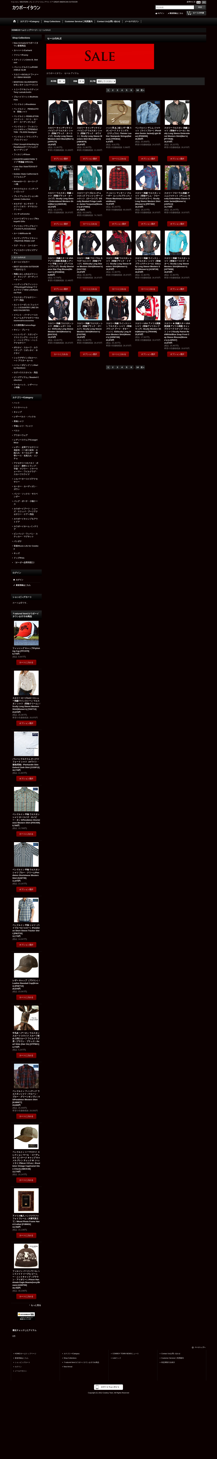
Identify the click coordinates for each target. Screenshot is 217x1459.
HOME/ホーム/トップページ (25, 1353)
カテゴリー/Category (72, 1353)
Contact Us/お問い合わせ (170, 1353)
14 (138, 90)
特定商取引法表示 (168, 1362)
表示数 (54, 81)
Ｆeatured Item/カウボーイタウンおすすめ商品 (81, 1362)
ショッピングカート (22, 1362)
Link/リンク (117, 1358)
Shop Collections (70, 1358)
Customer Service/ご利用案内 (172, 1358)
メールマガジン (21, 1371)
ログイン (160, 13)
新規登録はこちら (176, 13)
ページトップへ (200, 1347)
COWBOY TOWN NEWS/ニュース (126, 1353)
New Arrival (68, 1367)
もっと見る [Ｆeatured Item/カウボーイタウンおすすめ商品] (36, 1305)
